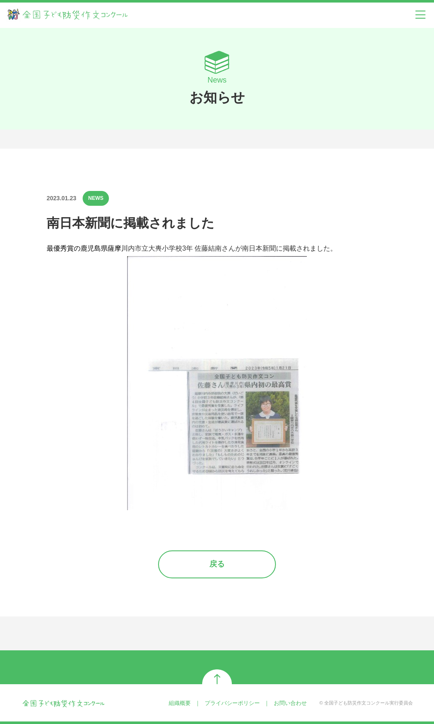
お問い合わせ (290, 703)
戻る (217, 564)
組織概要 (180, 703)
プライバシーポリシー (232, 703)
